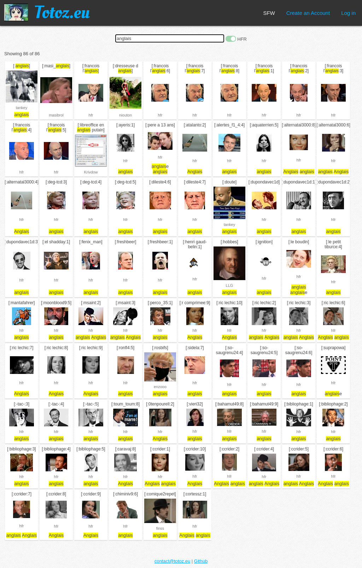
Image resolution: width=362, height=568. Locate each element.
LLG (229, 285)
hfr (91, 115)
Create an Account (308, 13)
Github (201, 561)
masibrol (56, 115)
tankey (21, 108)
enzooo (160, 387)
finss (160, 528)
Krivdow (91, 172)
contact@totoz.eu (172, 561)
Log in (348, 13)
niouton (125, 115)
